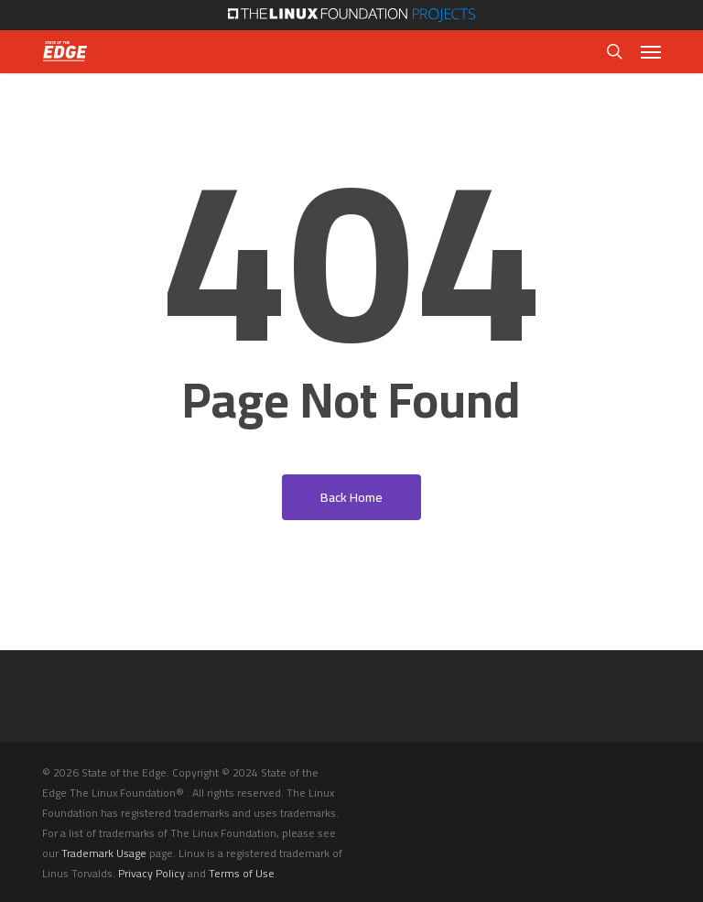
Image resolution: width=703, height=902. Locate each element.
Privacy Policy (151, 873)
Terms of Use (242, 873)
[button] (651, 51)
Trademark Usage (103, 853)
